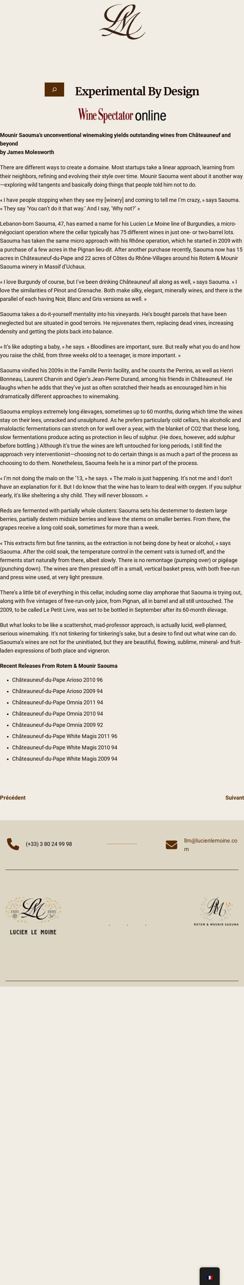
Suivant (234, 798)
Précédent (13, 798)
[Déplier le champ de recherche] (54, 90)
